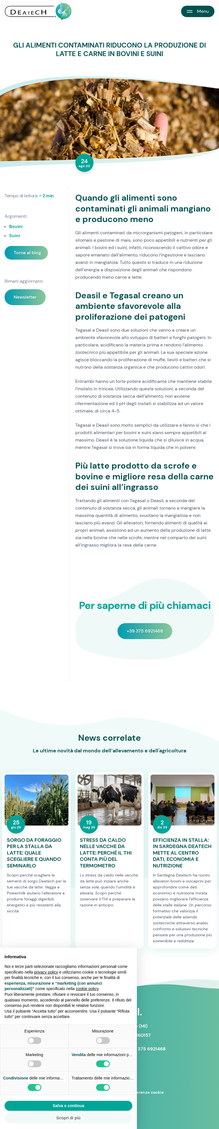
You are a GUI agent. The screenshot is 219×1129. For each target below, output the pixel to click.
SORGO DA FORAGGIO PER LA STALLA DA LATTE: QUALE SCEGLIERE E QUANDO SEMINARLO (34, 853)
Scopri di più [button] (68, 1118)
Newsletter (25, 297)
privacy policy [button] (46, 972)
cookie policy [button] (87, 988)
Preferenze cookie (146, 1092)
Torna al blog (27, 253)
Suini (14, 236)
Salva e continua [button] (68, 1105)
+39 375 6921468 (145, 631)
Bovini (16, 226)
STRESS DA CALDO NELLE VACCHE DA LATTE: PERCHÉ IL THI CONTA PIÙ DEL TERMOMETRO (106, 853)
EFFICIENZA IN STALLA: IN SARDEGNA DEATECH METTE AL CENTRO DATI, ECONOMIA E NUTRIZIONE (182, 853)
